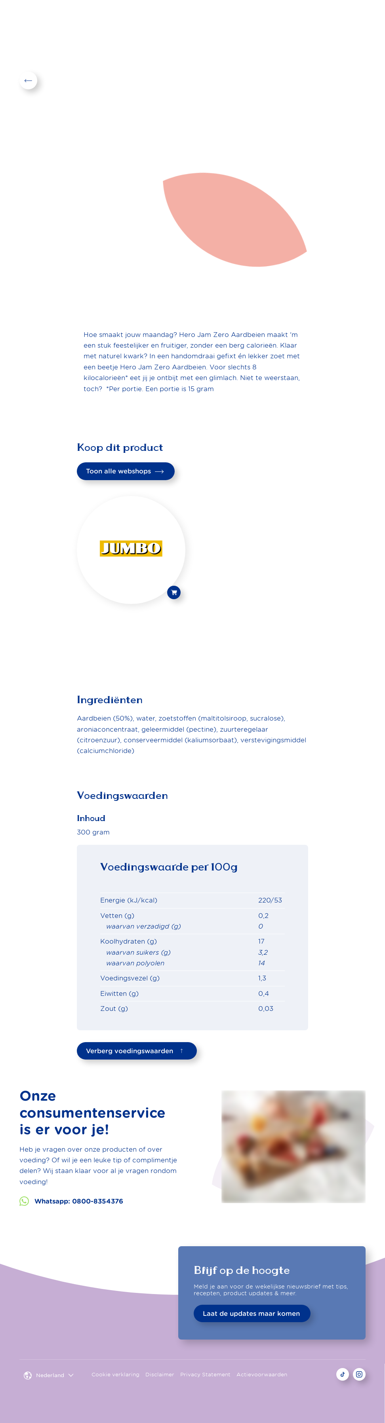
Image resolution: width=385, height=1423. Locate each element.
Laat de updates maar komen (251, 1313)
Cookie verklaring (115, 1374)
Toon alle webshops (125, 471)
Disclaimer (159, 1374)
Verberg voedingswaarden (136, 1051)
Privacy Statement (205, 1374)
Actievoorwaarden (261, 1374)
